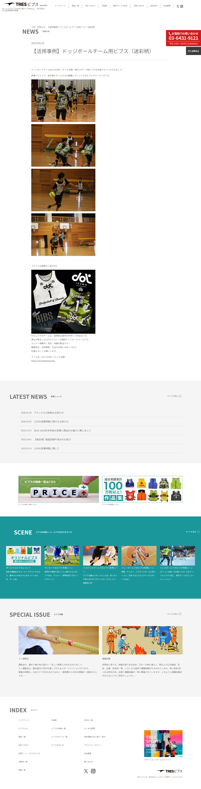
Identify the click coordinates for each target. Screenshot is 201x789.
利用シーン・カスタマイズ (29, 753)
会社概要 (167, 6)
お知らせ (41, 27)
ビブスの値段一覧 (58, 728)
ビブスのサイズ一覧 (59, 737)
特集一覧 (22, 770)
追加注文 (153, 6)
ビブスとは (22, 728)
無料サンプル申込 (120, 6)
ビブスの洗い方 (57, 745)
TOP (33, 27)
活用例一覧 (22, 761)
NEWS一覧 (88, 720)
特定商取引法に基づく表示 (95, 737)
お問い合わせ (138, 6)
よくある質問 (89, 728)
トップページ (60, 6)
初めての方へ (90, 6)
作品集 (104, 6)
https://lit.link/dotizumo (43, 360)
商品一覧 (75, 6)
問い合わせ (88, 761)
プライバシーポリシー (93, 745)
